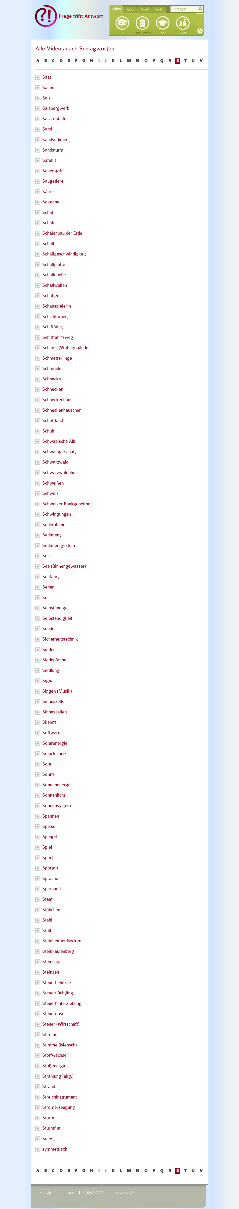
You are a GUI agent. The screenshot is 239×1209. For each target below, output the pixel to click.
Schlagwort (142, 33)
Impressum (67, 1193)
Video (116, 9)
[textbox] (187, 9)
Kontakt (45, 1193)
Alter (182, 33)
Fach (162, 33)
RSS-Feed (200, 31)
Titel (122, 33)
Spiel (145, 9)
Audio (159, 9)
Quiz (130, 9)
